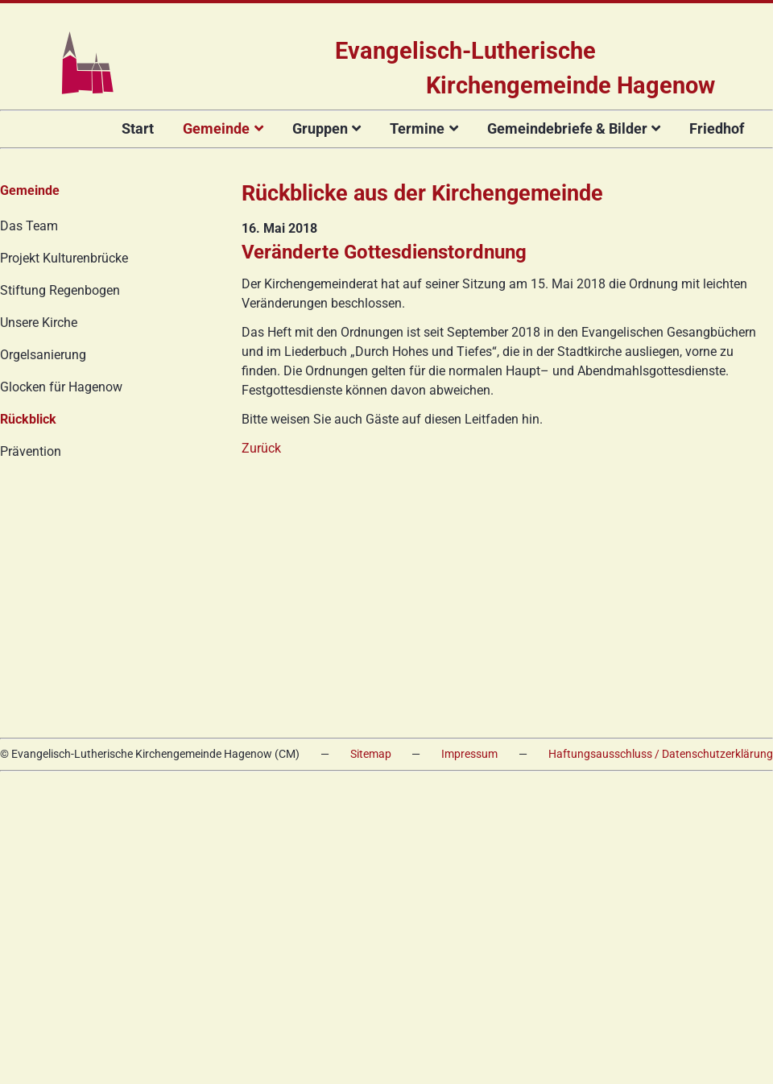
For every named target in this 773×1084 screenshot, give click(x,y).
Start (138, 128)
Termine (417, 128)
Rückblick (28, 419)
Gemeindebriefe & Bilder (567, 128)
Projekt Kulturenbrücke (64, 258)
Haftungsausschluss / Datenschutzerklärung (660, 754)
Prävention (30, 451)
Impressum (469, 754)
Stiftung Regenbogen (60, 290)
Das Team (29, 226)
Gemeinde (216, 128)
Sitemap (370, 754)
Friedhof (716, 128)
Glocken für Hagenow (61, 387)
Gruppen (320, 128)
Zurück (261, 448)
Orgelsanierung (43, 354)
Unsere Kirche (38, 322)
